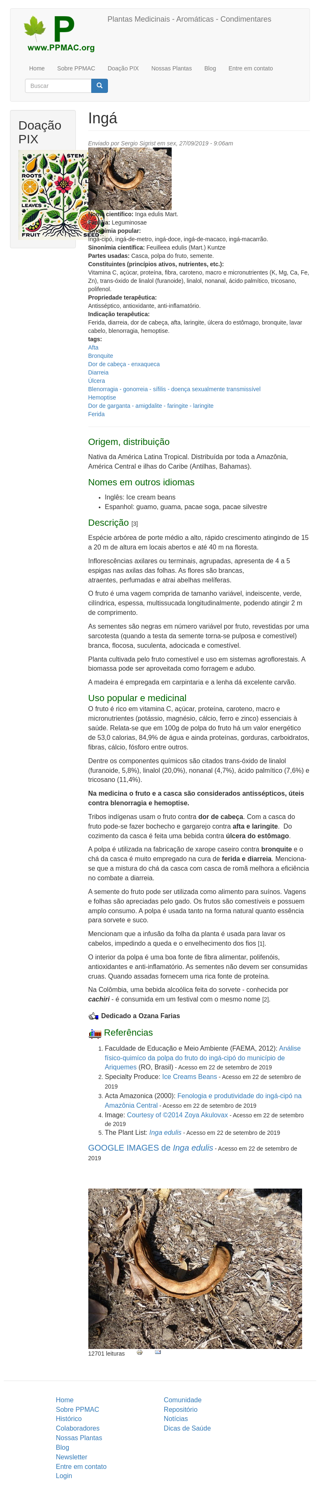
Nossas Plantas (171, 68)
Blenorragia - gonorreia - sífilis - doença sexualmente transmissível (174, 389)
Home (37, 68)
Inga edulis (165, 1132)
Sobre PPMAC (76, 68)
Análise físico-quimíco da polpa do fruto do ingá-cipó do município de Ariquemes (203, 1058)
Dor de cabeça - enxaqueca (124, 364)
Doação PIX (123, 68)
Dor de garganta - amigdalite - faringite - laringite (151, 405)
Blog (210, 68)
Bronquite (100, 355)
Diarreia (98, 372)
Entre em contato (250, 68)
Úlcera (96, 380)
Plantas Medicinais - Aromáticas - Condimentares (189, 19)
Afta (93, 347)
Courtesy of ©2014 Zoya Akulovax (177, 1115)
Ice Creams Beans (189, 1076)
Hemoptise (102, 397)
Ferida (96, 414)
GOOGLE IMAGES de (150, 1147)
